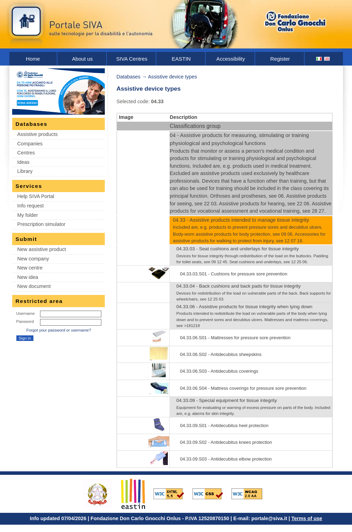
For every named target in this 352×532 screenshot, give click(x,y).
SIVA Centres (132, 59)
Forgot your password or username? (58, 330)
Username (25, 313)
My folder (27, 215)
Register (280, 59)
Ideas (23, 162)
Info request (30, 205)
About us (82, 59)
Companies (30, 143)
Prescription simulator (41, 224)
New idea (27, 277)
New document (34, 286)
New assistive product (41, 249)
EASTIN (181, 59)
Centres (26, 152)
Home (33, 59)
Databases (129, 76)
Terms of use (306, 518)
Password (25, 321)
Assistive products (37, 134)
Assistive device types (172, 76)
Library (25, 171)
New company (33, 258)
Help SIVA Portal (35, 196)
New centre (30, 268)
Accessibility (230, 59)
